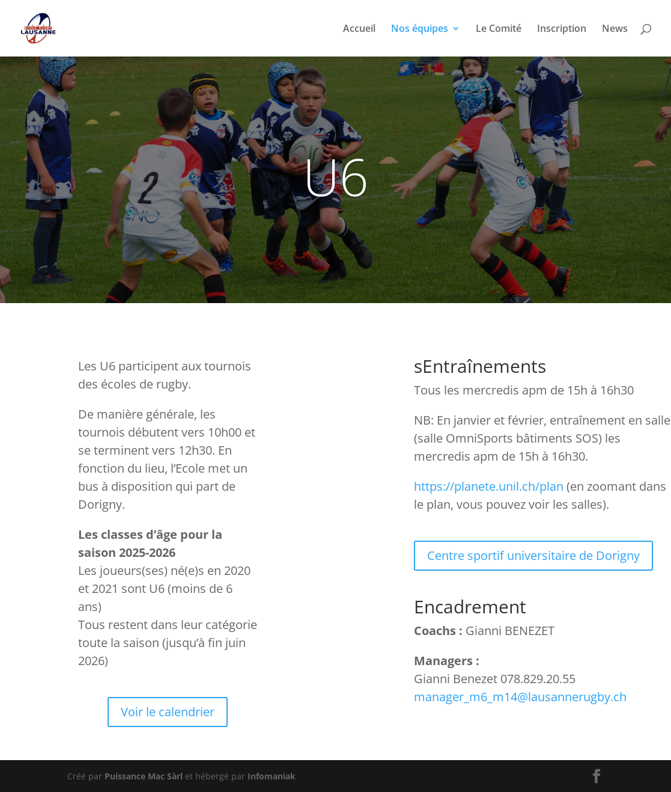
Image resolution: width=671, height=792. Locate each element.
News (615, 29)
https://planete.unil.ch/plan (488, 486)
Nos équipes (419, 29)
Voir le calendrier (167, 712)
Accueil (359, 29)
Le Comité (498, 29)
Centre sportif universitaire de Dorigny (533, 555)
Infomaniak (271, 776)
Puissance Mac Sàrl (144, 776)
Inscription (561, 29)
